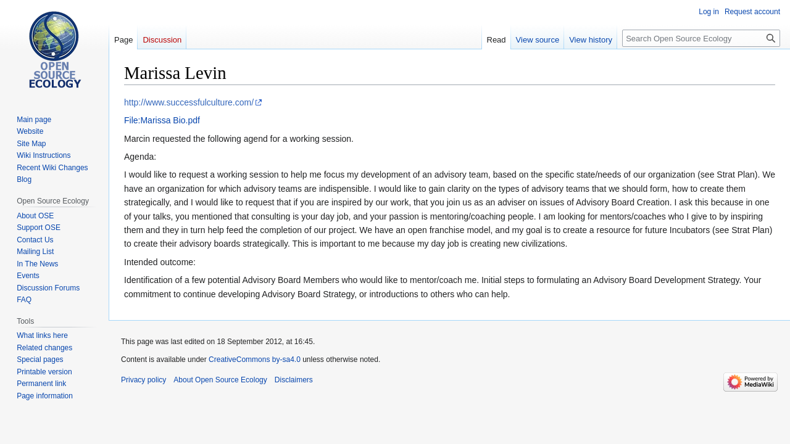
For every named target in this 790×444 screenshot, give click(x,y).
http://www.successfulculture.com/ (189, 102)
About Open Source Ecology (220, 380)
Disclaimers (294, 380)
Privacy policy (143, 380)
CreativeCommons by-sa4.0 (255, 359)
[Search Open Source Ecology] (701, 38)
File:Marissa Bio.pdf (162, 120)
